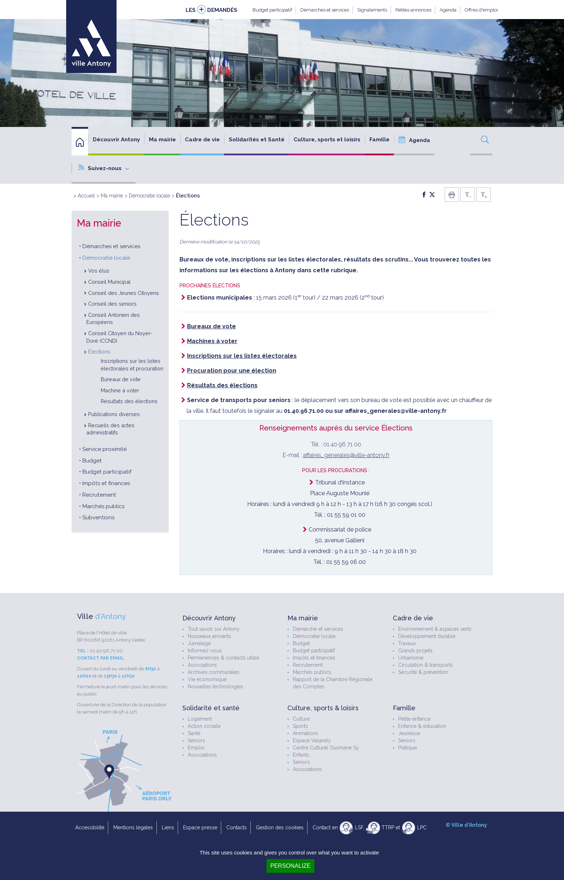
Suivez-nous (103, 168)
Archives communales (214, 672)
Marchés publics (103, 506)
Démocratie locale (149, 195)
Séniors (196, 740)
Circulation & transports (425, 665)
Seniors (301, 762)
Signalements (372, 10)
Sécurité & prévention (423, 672)
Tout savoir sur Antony (214, 629)
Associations (202, 665)
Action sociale (204, 726)
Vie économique (207, 679)
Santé (194, 733)
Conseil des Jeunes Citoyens (123, 293)
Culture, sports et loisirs (327, 139)
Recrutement (99, 495)
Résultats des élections (129, 401)
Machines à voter (212, 341)
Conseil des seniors (112, 304)
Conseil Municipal (109, 282)
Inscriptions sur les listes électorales (242, 355)
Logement (200, 719)
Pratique (407, 748)
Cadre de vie (202, 139)
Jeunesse (409, 733)
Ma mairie (162, 139)
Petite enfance (414, 719)
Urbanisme (410, 658)
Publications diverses (114, 414)
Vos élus (98, 271)
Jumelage (199, 643)
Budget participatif (272, 10)
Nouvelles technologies (215, 686)
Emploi (196, 748)
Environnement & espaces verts (435, 629)
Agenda (448, 10)
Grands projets (415, 650)
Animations (305, 733)
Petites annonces (413, 10)
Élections (99, 351)
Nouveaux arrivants (209, 636)
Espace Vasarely (312, 740)
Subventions (98, 517)
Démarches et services (324, 10)
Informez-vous (205, 650)
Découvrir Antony (116, 139)
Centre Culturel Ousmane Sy (326, 748)
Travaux (407, 643)
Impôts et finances (106, 483)
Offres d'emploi (481, 10)
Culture (301, 719)
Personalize (290, 866)
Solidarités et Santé (257, 139)
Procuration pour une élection (231, 370)
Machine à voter (120, 390)
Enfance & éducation (422, 726)
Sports (300, 726)
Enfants (301, 755)
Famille (379, 139)
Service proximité (104, 449)
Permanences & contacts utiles (223, 658)
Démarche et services (318, 629)
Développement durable (426, 636)
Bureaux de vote (121, 379)
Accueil (86, 195)
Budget (92, 460)
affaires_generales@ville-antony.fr (346, 455)
